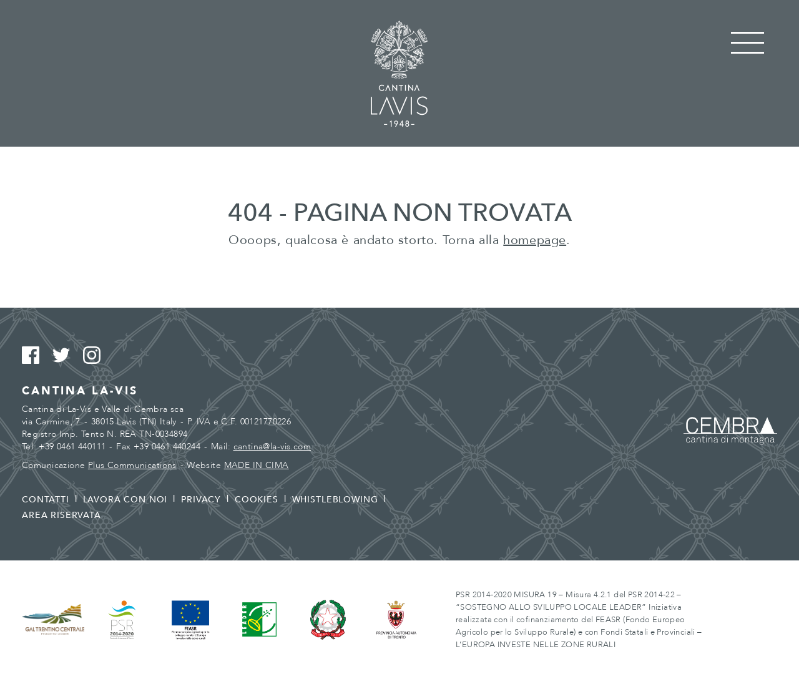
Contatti (45, 500)
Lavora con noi (125, 500)
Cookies (256, 500)
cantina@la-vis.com (272, 446)
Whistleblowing (335, 500)
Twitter (66, 355)
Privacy (201, 500)
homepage (534, 240)
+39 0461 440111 (72, 446)
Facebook (36, 355)
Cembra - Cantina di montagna (730, 431)
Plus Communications (132, 465)
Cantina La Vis (400, 74)
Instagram (97, 355)
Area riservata (61, 515)
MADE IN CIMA (256, 465)
